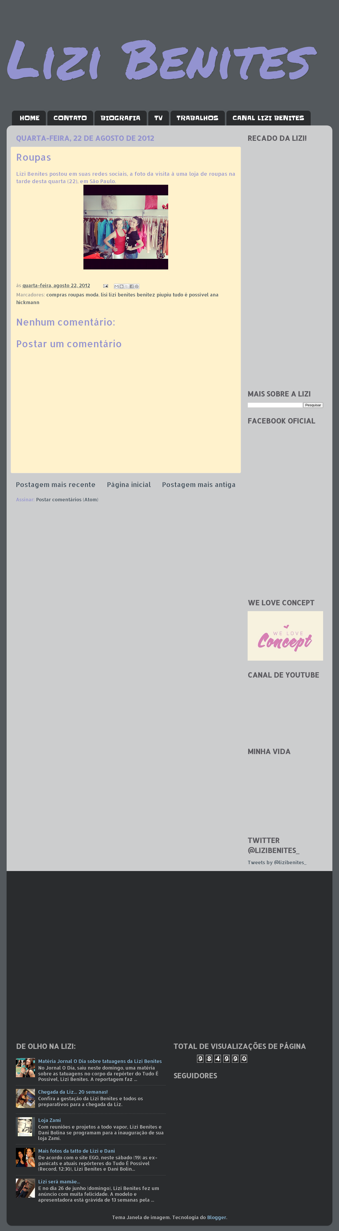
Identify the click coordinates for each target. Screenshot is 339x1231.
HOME (29, 118)
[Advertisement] (285, 301)
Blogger (216, 1217)
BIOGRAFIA (120, 118)
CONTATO (70, 118)
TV (158, 118)
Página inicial (129, 484)
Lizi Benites (159, 57)
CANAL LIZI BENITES (268, 118)
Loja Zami (49, 1120)
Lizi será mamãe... (59, 1181)
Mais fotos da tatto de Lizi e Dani (76, 1151)
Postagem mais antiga (199, 484)
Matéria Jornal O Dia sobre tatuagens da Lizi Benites (100, 1061)
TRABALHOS (197, 118)
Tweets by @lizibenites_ (277, 862)
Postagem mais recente (56, 484)
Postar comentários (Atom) (67, 499)
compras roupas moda (72, 294)
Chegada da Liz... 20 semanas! (73, 1092)
